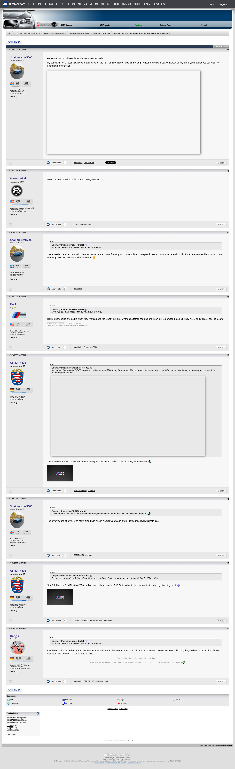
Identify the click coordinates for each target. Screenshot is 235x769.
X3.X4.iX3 (126, 4)
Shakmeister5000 (21, 57)
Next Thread (123, 709)
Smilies (9, 727)
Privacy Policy (99, 762)
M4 (85, 4)
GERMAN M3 (89, 163)
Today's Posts (165, 25)
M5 (91, 4)
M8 (102, 4)
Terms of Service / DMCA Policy (115, 762)
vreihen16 (91, 491)
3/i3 (39, 4)
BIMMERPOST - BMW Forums (217, 745)
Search (204, 25)
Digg (122, 700)
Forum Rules (11, 734)
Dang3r (76, 620)
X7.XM (147, 4)
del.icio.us (68, 703)
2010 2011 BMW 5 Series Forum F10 (28, 33)
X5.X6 (137, 4)
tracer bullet (78, 163)
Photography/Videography (101, 33)
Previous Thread (113, 709)
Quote (221, 163)
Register (223, 4)
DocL (90, 224)
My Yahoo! (124, 703)
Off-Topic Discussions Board (79, 33)
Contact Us (202, 745)
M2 (73, 4)
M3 (79, 4)
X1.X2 (116, 4)
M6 (96, 4)
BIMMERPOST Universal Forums (55, 33)
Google (178, 700)
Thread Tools (220, 46)
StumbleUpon (14, 703)
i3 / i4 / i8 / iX (160, 4)
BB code (10, 726)
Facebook (68, 700)
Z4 (108, 4)
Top (230, 745)
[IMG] (9, 729)
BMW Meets (105, 25)
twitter (12, 700)
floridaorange (108, 620)
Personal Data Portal (134, 762)
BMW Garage (66, 25)
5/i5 (51, 4)
